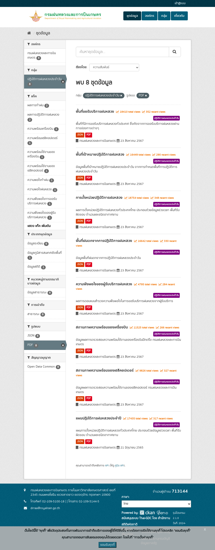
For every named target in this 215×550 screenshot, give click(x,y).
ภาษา (125, 497)
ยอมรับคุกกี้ (107, 545)
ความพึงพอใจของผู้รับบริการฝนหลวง (104, 284)
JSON (80, 135)
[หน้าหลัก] (29, 33)
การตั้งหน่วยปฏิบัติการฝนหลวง (99, 198)
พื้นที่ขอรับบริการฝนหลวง (95, 111)
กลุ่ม (164, 15)
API (107, 466)
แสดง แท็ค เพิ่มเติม (39, 226)
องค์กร (149, 15)
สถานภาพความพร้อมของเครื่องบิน (102, 327)
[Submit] (175, 52)
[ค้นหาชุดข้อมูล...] (122, 52)
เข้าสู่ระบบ (180, 3)
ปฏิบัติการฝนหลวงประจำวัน (166, 118)
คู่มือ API (119, 466)
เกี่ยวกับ (179, 15)
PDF (89, 135)
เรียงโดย (81, 67)
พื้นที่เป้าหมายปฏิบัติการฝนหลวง (100, 154)
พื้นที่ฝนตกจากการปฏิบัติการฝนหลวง (104, 241)
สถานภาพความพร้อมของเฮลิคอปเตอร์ (105, 370)
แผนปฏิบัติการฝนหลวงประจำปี (98, 418)
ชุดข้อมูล (132, 15)
